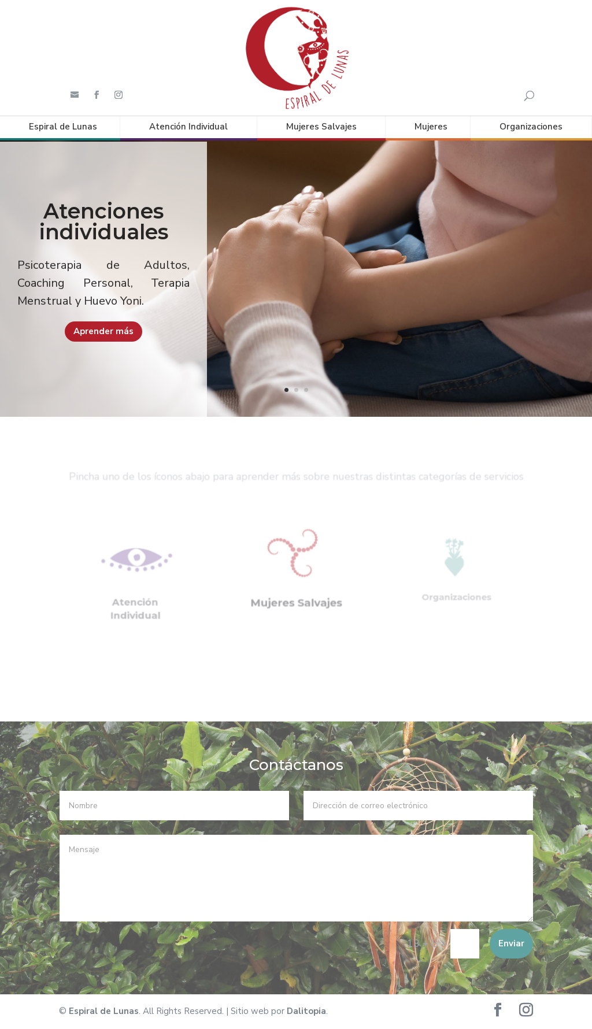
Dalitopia (306, 1011)
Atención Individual (188, 126)
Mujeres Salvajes (321, 126)
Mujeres (431, 126)
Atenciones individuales (103, 240)
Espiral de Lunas (63, 126)
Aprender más (103, 350)
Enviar (511, 943)
